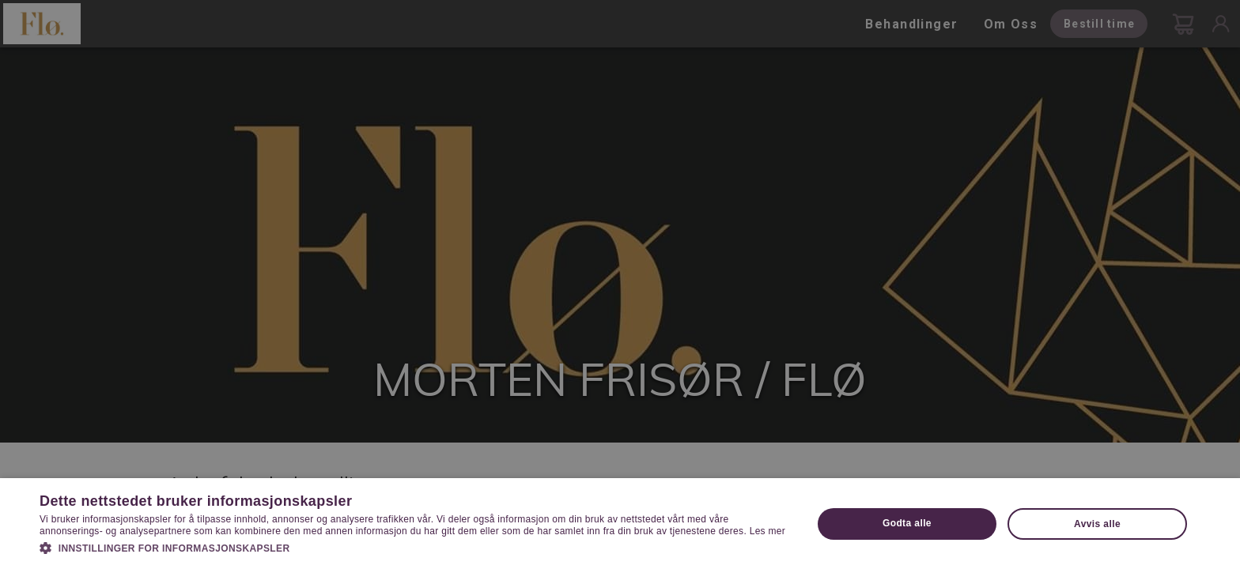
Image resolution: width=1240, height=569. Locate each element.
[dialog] (620, 284)
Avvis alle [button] (1097, 523)
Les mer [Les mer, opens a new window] (767, 531)
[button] (414, 547)
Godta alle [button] (907, 523)
